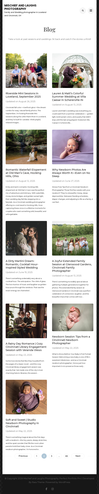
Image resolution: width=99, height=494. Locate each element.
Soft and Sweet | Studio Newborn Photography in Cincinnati (22, 423)
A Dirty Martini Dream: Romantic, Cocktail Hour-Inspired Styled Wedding (22, 264)
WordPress (64, 482)
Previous (23, 456)
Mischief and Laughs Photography (20, 7)
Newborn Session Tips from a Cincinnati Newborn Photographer (71, 340)
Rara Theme (38, 482)
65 (67, 455)
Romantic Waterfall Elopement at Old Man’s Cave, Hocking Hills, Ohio (26, 173)
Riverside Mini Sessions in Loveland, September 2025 (23, 95)
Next (77, 456)
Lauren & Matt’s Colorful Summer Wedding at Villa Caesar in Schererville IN (69, 97)
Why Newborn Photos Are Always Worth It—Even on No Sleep (71, 173)
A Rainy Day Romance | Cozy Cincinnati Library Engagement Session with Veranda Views (26, 347)
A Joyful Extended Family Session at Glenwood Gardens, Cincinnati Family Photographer (72, 265)
